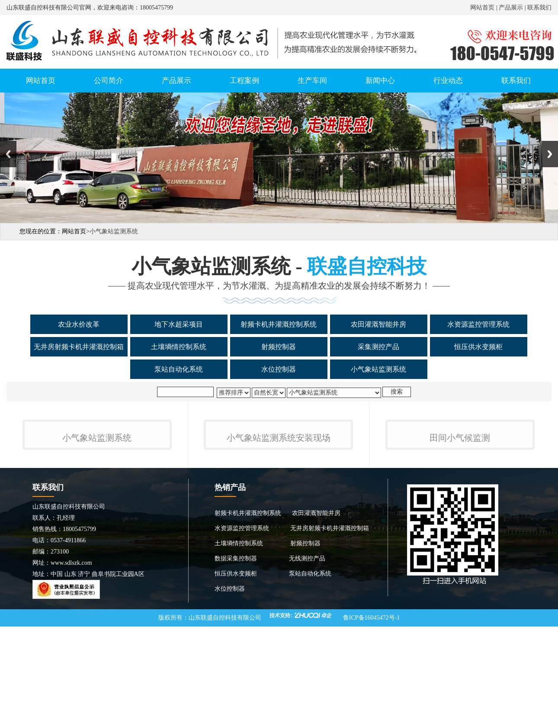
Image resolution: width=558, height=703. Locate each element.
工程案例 (244, 80)
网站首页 (482, 7)
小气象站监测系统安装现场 (278, 541)
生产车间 (312, 80)
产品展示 (511, 7)
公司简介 (108, 80)
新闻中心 (380, 80)
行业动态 (448, 80)
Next (550, 154)
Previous (8, 154)
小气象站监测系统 (96, 541)
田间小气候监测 (460, 541)
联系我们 (539, 7)
